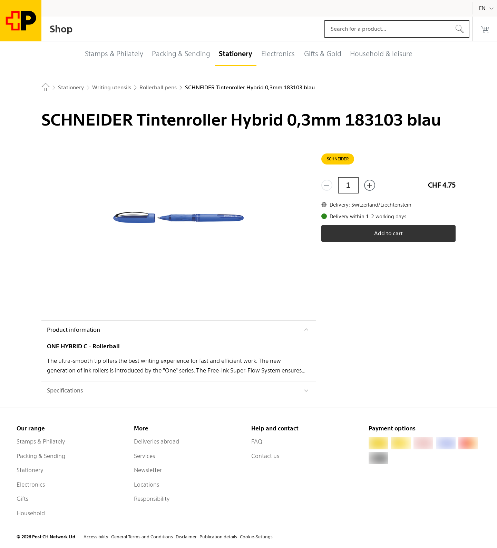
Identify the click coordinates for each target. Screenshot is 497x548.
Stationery (30, 470)
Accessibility (96, 536)
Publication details (218, 536)
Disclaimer (186, 536)
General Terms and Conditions (142, 536)
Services (144, 455)
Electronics (31, 484)
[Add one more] (369, 185)
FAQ (256, 441)
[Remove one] (326, 185)
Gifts (22, 498)
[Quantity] (348, 185)
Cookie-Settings (256, 536)
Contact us (265, 455)
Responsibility (152, 498)
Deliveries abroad (156, 441)
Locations (146, 484)
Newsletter (148, 470)
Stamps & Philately (41, 441)
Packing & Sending (41, 455)
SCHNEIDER (338, 158)
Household (31, 513)
